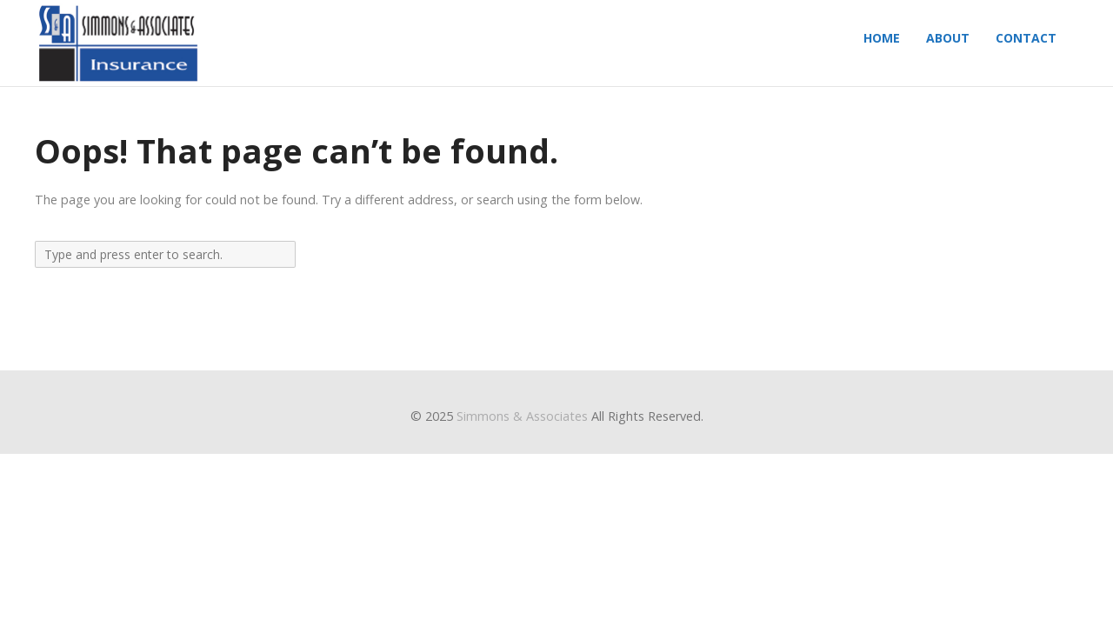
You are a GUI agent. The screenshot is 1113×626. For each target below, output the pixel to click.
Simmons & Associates (522, 416)
